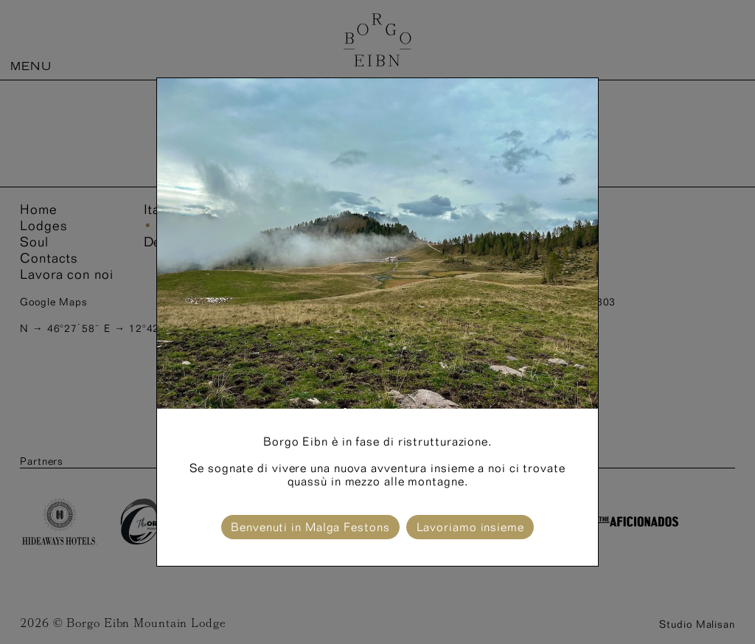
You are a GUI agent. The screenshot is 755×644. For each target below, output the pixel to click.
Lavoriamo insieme (470, 527)
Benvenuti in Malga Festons (310, 527)
